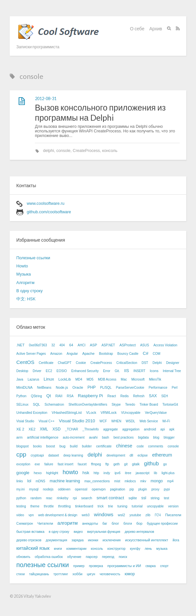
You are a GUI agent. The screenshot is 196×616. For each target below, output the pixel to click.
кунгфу (135, 548)
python (21, 498)
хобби (77, 574)
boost (50, 446)
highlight (52, 473)
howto (70, 472)
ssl (143, 498)
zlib (147, 515)
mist (117, 481)
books (37, 446)
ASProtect (127, 345)
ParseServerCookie (130, 387)
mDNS (40, 481)
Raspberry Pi (90, 395)
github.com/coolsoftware (49, 212)
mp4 (170, 481)
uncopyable (155, 506)
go (165, 464)
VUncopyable (130, 412)
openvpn (99, 489)
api (162, 429)
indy (106, 473)
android (150, 429)
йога (176, 540)
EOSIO (61, 371)
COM (156, 353)
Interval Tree (172, 371)
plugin (142, 489)
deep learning (73, 455)
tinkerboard (84, 506)
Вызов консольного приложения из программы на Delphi (100, 112)
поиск (123, 557)
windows (103, 514)
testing (21, 506)
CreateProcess (86, 150)
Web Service (149, 421)
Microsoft (138, 379)
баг (104, 523)
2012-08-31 (45, 98)
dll (131, 455)
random (36, 498)
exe (37, 464)
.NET (20, 345)
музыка (161, 548)
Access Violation (165, 345)
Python (21, 396)
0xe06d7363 (38, 345)
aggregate (110, 429)
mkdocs (130, 481)
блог (115, 523)
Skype (116, 404)
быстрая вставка (30, 531)
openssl (81, 489)
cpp (21, 454)
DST (145, 363)
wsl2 (121, 515)
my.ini (20, 489)
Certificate (46, 363)
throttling (64, 506)
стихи (20, 574)
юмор (130, 574)
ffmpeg (96, 464)
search (86, 498)
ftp (107, 464)
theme (34, 506)
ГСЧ (158, 515)
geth (116, 464)
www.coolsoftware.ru (45, 203)
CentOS (25, 362)
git (126, 464)
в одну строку (59, 531)
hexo (38, 473)
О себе (137, 28)
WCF (103, 421)
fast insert (65, 464)
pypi (167, 489)
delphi (48, 150)
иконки (93, 540)
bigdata (143, 437)
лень (148, 548)
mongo (157, 481)
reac (49, 498)
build (73, 446)
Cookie (81, 363)
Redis (124, 396)
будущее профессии (162, 523)
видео (78, 531)
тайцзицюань (39, 574)
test (166, 498)
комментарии (76, 548)
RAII (59, 396)
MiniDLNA (24, 387)
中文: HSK (26, 299)
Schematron (54, 404)
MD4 (78, 379)
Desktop (22, 371)
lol (29, 481)
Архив (155, 28)
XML (44, 429)
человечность (109, 574)
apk (171, 429)
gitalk (136, 464)
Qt (48, 395)
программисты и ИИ (124, 566)
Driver (37, 371)
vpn (31, 515)
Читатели (45, 523)
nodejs (48, 489)
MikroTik (155, 379)
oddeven (64, 489)
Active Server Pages (31, 353)
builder (87, 446)
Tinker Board (149, 404)
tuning (122, 506)
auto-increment (73, 437)
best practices (123, 437)
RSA (70, 396)
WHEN (116, 421)
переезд (108, 557)
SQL (36, 404)
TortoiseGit (170, 404)
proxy (155, 489)
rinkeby (62, 498)
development (115, 455)
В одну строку (29, 291)
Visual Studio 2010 (77, 420)
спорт (164, 566)
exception (23, 464)
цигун (91, 574)
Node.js (62, 387)
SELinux (22, 404)
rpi (75, 498)
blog (156, 437)
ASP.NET (108, 345)
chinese (124, 445)
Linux (49, 379)
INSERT (139, 371)
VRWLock (108, 412)
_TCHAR (71, 429)
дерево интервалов (139, 531)
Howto (22, 266)
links (19, 481)
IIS (126, 370)
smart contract (110, 497)
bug (62, 446)
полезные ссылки (42, 564)
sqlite (132, 498)
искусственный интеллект (146, 540)
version (173, 506)
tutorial (137, 506)
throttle (49, 506)
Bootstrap (106, 353)
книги (58, 548)
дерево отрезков (28, 540)
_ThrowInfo (91, 429)
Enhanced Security (85, 371)
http (96, 473)
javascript (142, 473)
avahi (93, 437)
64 (71, 345)
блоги (127, 523)
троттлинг (60, 574)
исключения (111, 540)
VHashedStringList (67, 412)
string (155, 498)
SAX (153, 396)
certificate (104, 446)
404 (62, 345)
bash (105, 437)
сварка (150, 566)
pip (131, 489)
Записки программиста (37, 46)
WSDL (130, 421)
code (140, 446)
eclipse (143, 455)
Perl (174, 387)
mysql (33, 489)
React (111, 396)
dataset (53, 455)
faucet (82, 464)
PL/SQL (106, 387)
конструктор (116, 548)
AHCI (81, 345)
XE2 (32, 429)
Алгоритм (25, 282)
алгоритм (67, 523)
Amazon (56, 353)
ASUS (144, 345)
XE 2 (20, 429)
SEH (164, 396)
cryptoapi (37, 455)
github (151, 463)
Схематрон (24, 523)
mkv (143, 481)
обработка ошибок (49, 557)
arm (19, 437)
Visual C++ (46, 421)
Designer (172, 363)
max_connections (97, 481)
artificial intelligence (42, 437)
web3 (86, 515)
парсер (92, 557)
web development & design (57, 515)
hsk (86, 472)
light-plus (167, 473)
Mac (124, 379)
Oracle (77, 387)
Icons (154, 371)
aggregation (131, 429)
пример (79, 566)
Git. (117, 371)
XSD (57, 429)
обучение (74, 557)
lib (155, 473)
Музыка (23, 274)
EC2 (49, 371)
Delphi (157, 363)
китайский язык (33, 548)
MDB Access (107, 379)
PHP (91, 387)
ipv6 (117, 473)
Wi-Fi (166, 421)
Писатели (173, 515)
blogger (169, 437)
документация (56, 540)
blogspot (22, 446)
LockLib (64, 379)
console (63, 150)
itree (128, 473)
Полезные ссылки (33, 258)
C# (145, 353)
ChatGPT (64, 363)
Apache (88, 353)
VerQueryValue (156, 412)
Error (106, 371)
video (20, 515)
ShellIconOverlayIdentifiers (87, 404)
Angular (72, 353)
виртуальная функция (103, 531)
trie (110, 506)
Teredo (130, 404)
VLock (91, 412)
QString (36, 396)
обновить (23, 557)
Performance (158, 387)
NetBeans (44, 387)
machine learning (65, 481)
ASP (93, 345)
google (22, 472)
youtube (135, 515)
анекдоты (90, 523)
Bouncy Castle (127, 353)
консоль (109, 150)
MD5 (90, 379)
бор (139, 523)
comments (155, 446)
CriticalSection (126, 363)
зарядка (77, 540)
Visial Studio (25, 421)
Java (19, 379)
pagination (117, 489)
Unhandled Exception (31, 412)
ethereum (162, 455)
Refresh (138, 396)
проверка (96, 566)
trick (100, 506)
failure (48, 464)
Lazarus (33, 379)
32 (53, 345)
